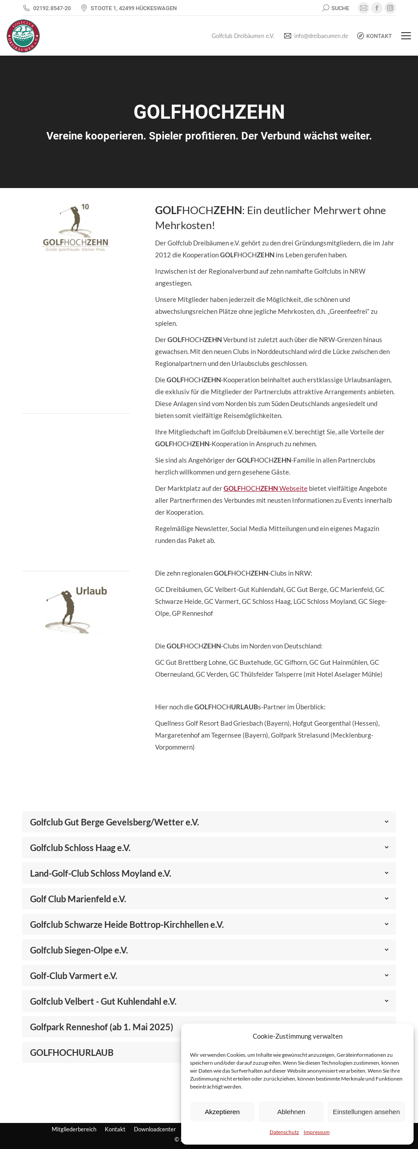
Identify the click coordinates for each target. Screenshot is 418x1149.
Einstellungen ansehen (366, 1111)
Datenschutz (284, 1132)
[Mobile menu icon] (406, 35)
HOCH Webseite (266, 488)
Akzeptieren (222, 1111)
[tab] (209, 822)
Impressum (317, 1132)
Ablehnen (291, 1111)
